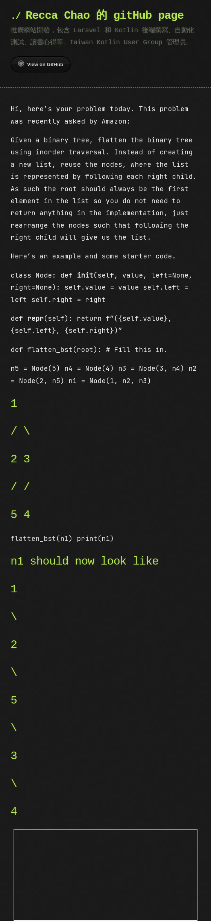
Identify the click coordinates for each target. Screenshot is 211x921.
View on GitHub (40, 63)
